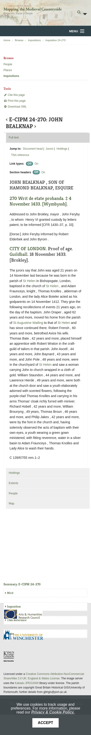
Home (6, 40)
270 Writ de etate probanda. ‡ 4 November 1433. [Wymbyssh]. (40, 201)
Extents (13, 483)
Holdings (62, 148)
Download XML (15, 106)
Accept (45, 723)
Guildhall (18, 254)
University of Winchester (25, 635)
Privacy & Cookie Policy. (52, 712)
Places (7, 70)
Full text (14, 137)
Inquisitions (34, 40)
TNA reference (20, 155)
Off (29, 163)
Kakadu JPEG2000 (27, 683)
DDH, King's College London (9, 656)
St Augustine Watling (28, 323)
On (36, 163)
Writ (10, 593)
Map (11, 503)
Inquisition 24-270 (55, 40)
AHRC (23, 614)
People (7, 64)
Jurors (49, 148)
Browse (19, 40)
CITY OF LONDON (28, 249)
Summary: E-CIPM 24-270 (21, 584)
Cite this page (14, 95)
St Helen (30, 281)
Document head (33, 148)
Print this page (14, 100)
